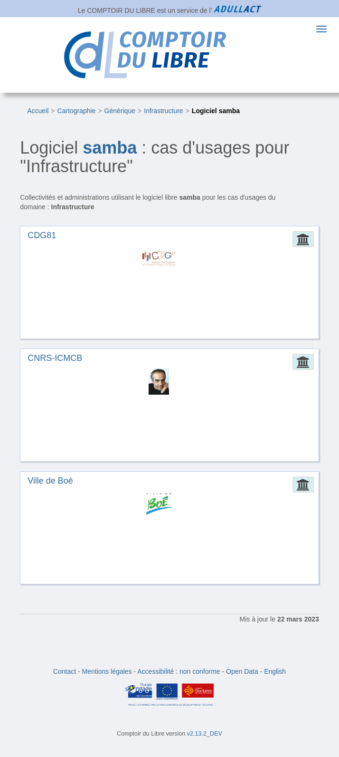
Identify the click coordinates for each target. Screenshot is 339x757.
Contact (64, 671)
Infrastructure (163, 111)
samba (110, 147)
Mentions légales (107, 671)
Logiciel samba (216, 111)
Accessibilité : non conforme (178, 671)
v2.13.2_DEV (204, 733)
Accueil (37, 111)
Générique (119, 111)
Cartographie (76, 111)
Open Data (242, 671)
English (275, 671)
